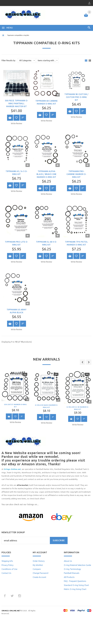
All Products (69, 577)
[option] (46, 398)
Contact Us (6, 573)
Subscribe (59, 540)
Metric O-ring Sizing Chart (75, 589)
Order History (39, 561)
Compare (37, 569)
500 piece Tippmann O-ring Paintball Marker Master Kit (16, 103)
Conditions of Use (9, 569)
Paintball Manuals (71, 573)
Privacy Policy (7, 565)
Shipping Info (7, 561)
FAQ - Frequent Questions (75, 581)
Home (3, 35)
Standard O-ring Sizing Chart (76, 585)
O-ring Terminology (72, 569)
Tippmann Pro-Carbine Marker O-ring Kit (76, 174)
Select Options (40, 115)
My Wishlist (38, 565)
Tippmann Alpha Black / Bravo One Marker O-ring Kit (46, 174)
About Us (68, 561)
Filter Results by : (9, 60)
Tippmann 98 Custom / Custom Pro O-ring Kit (76, 97)
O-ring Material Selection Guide (77, 565)
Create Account (39, 577)
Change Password (40, 573)
